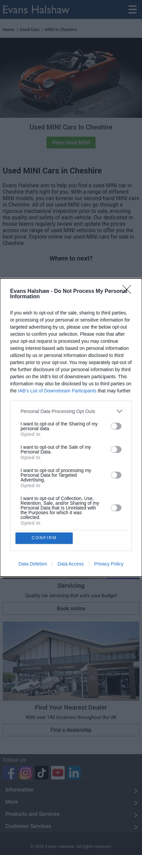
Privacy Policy (108, 564)
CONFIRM (44, 538)
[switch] (116, 425)
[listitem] (71, 410)
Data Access (71, 564)
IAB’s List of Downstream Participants (57, 390)
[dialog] (71, 427)
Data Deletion (33, 564)
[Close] (128, 291)
